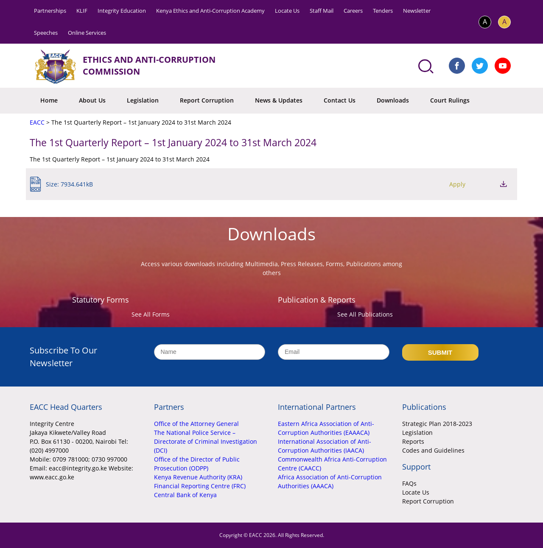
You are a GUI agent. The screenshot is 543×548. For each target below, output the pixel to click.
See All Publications (365, 314)
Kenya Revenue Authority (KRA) (198, 477)
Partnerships (50, 10)
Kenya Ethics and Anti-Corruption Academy (210, 10)
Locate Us (287, 10)
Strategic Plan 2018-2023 (437, 424)
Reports (413, 441)
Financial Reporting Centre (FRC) (200, 486)
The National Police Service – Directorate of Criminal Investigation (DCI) (205, 441)
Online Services (87, 32)
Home (49, 100)
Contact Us (339, 100)
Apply (457, 184)
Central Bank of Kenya (185, 495)
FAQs (409, 483)
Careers (353, 10)
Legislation (143, 100)
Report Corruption (207, 100)
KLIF (81, 10)
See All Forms (151, 314)
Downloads (393, 100)
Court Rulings (450, 100)
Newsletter (417, 10)
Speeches (46, 32)
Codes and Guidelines (433, 450)
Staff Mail (321, 10)
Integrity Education (122, 10)
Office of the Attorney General (196, 424)
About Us (92, 100)
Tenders (383, 10)
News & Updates (278, 100)
